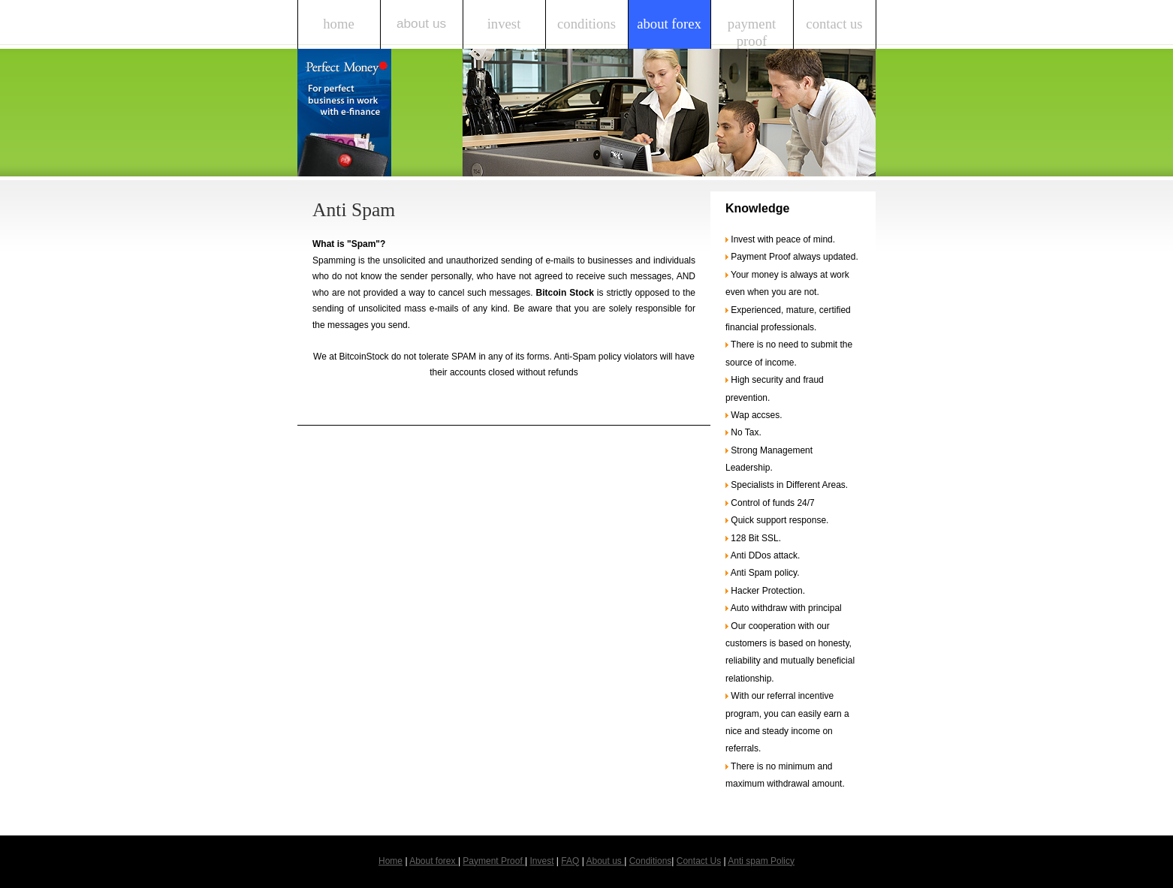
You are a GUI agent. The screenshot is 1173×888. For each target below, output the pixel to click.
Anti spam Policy (761, 861)
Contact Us (834, 24)
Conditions (586, 24)
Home (338, 24)
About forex (669, 24)
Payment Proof (752, 32)
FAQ (570, 861)
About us (421, 23)
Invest (504, 24)
